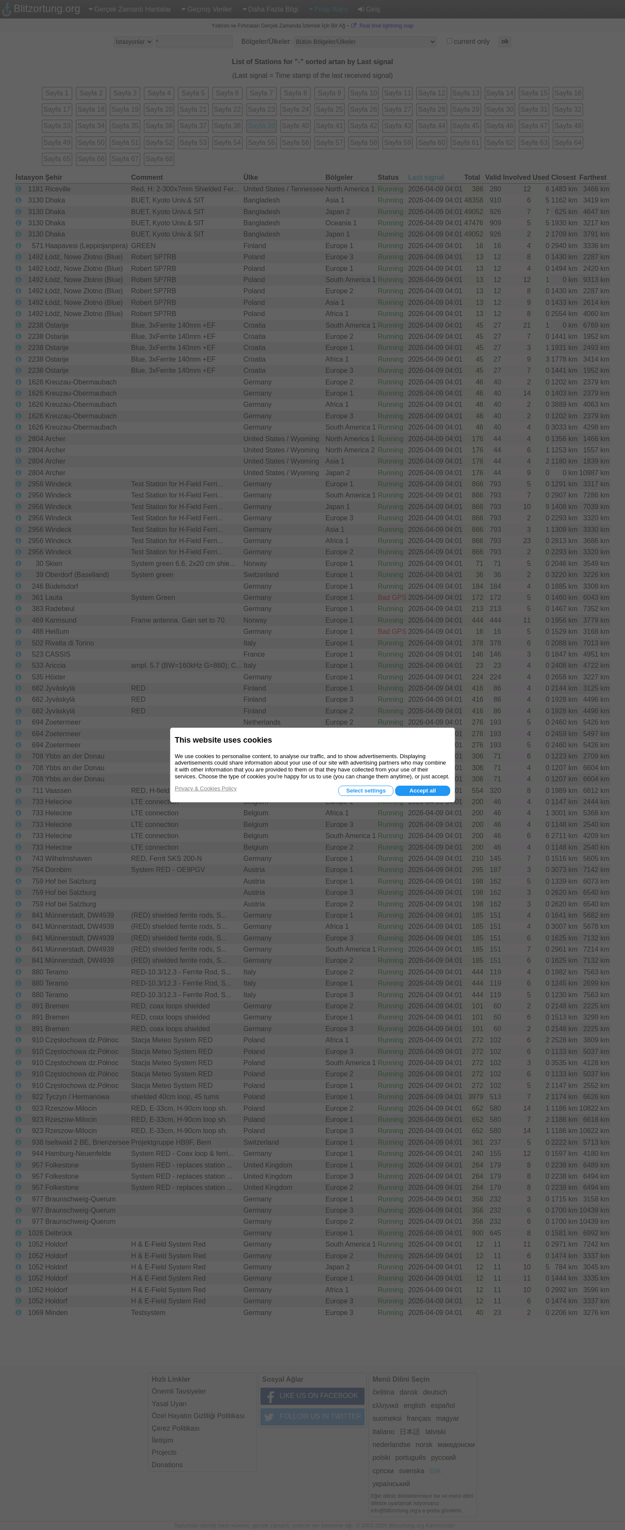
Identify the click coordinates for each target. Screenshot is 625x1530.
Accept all (422, 790)
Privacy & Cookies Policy (206, 788)
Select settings (366, 790)
